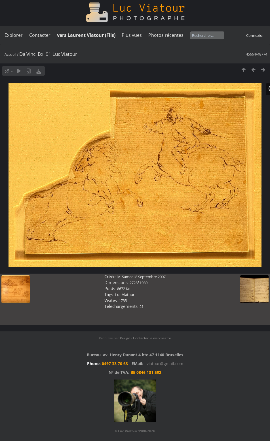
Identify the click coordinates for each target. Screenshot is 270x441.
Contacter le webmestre (152, 338)
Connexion (255, 35)
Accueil (10, 54)
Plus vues (132, 35)
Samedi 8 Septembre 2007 (144, 276)
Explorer (14, 35)
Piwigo (125, 338)
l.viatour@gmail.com (163, 363)
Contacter (39, 35)
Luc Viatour (124, 294)
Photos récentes (165, 35)
